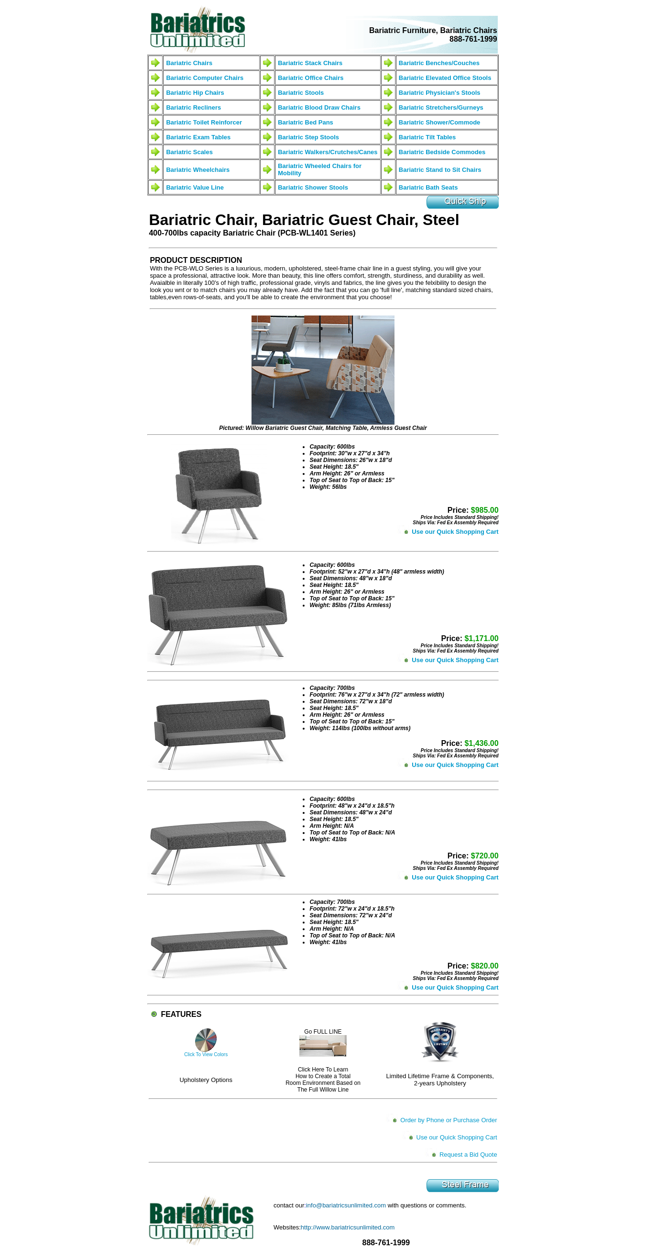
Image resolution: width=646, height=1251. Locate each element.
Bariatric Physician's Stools (440, 92)
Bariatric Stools (301, 92)
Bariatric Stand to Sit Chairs (440, 169)
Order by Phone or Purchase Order (448, 1120)
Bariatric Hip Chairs (195, 92)
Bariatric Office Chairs (310, 77)
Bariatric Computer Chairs (204, 77)
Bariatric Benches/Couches (439, 63)
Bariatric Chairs (189, 63)
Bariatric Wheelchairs (198, 169)
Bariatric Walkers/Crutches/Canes (327, 152)
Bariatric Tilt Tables (427, 137)
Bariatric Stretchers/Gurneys (441, 107)
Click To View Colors (206, 1054)
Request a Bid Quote (468, 1154)
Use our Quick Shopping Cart (455, 531)
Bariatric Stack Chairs (310, 63)
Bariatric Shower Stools (313, 187)
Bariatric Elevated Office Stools (445, 77)
